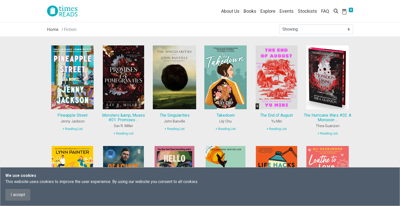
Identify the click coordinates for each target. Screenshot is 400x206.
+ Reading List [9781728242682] (226, 129)
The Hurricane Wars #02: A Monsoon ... (327, 117)
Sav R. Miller (123, 126)
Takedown (226, 115)
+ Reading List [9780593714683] (277, 129)
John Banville (174, 121)
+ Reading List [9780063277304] (328, 133)
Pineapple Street (72, 115)
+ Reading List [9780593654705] (72, 129)
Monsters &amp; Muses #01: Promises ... (123, 117)
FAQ (325, 11)
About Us (230, 11)
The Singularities (175, 115)
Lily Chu (225, 121)
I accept (18, 194)
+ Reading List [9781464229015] (124, 133)
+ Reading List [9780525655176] (175, 129)
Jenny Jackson (72, 121)
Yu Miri (276, 121)
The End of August (276, 115)
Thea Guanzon (328, 126)
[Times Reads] (64, 11)
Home (52, 29)
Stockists (307, 11)
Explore (268, 11)
